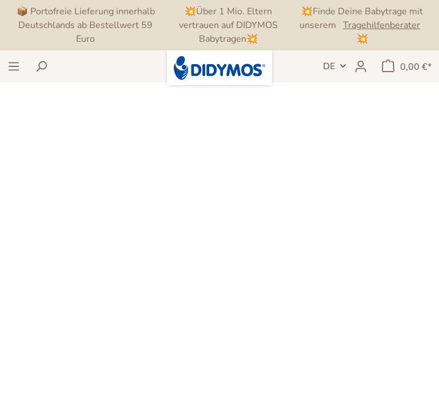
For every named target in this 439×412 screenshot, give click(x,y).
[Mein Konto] (360, 66)
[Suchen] (41, 66)
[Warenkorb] (406, 66)
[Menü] (13, 66)
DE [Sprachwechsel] (329, 66)
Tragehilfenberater (381, 25)
